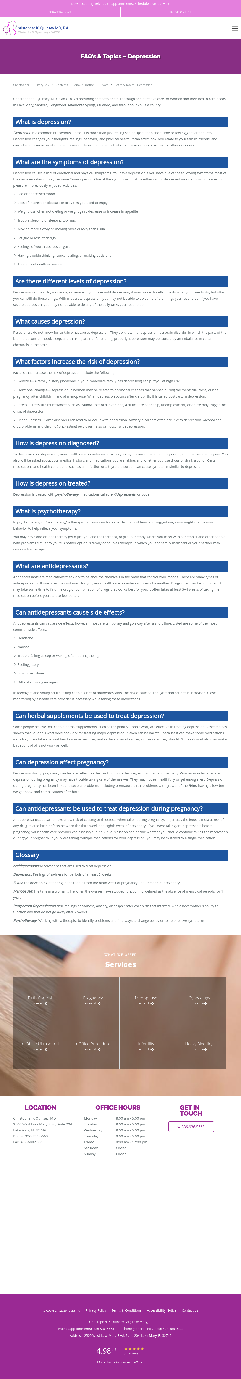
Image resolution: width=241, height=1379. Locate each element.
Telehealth (102, 3)
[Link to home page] (35, 28)
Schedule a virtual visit (152, 3)
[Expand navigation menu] (235, 28)
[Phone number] (191, 1126)
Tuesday (119, 1124)
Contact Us (190, 1310)
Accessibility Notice (161, 1310)
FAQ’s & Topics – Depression (133, 85)
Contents (62, 85)
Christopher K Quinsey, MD (31, 85)
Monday (119, 1118)
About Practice (84, 85)
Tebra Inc (73, 1310)
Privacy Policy (96, 1310)
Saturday (119, 1148)
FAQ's (104, 85)
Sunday (119, 1154)
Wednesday (119, 1130)
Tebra (140, 1362)
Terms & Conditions (126, 1310)
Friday (119, 1142)
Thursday (119, 1136)
